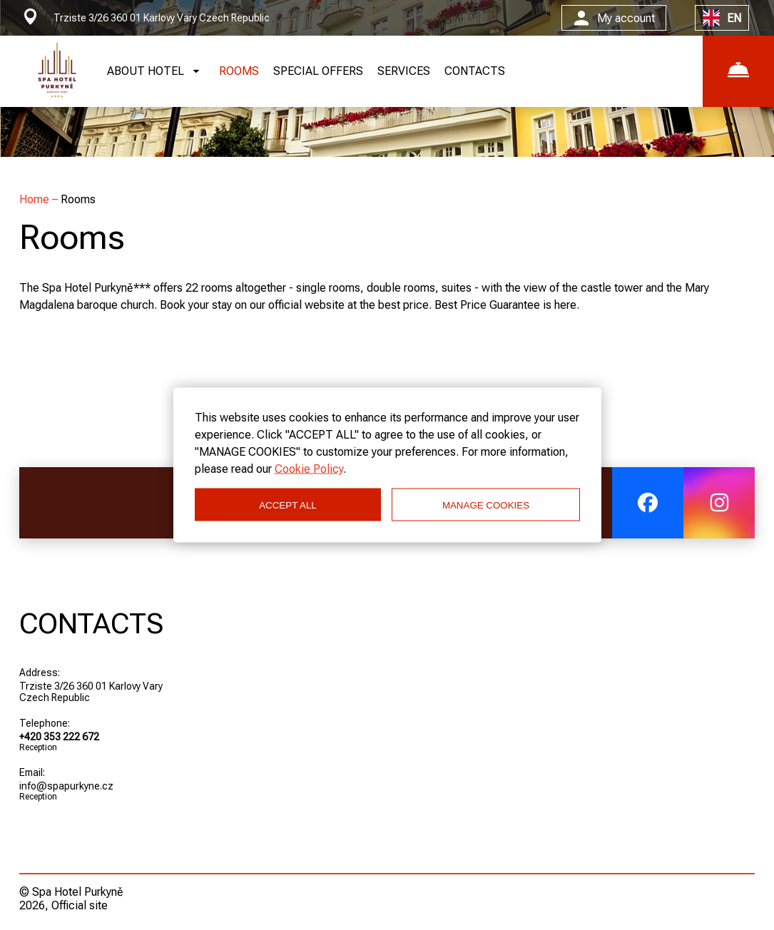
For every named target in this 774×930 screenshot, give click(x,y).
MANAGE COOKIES (485, 504)
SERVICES (403, 71)
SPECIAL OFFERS (318, 71)
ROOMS (239, 71)
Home (35, 199)
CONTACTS (474, 71)
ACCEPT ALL (288, 504)
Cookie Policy (309, 469)
